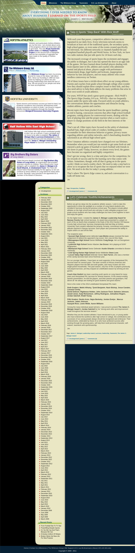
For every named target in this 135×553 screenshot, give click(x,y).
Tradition (82, 188)
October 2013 (45, 436)
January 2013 (45, 455)
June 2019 (44, 291)
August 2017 (45, 338)
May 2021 (44, 242)
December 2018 (46, 304)
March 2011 (45, 487)
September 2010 (46, 495)
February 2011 (46, 489)
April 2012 (44, 470)
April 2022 (44, 219)
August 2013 (45, 440)
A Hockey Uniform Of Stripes (50, 534)
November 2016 (46, 357)
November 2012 (46, 459)
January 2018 (45, 327)
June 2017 (44, 342)
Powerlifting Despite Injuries (50, 528)
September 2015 (46, 387)
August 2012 (45, 466)
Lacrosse (98, 333)
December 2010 (46, 493)
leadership (105, 333)
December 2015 (46, 381)
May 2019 (44, 293)
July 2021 (44, 238)
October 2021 (45, 232)
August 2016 (45, 364)
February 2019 (46, 300)
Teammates (83, 3)
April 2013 (44, 449)
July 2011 (44, 481)
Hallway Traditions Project (43, 51)
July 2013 (44, 442)
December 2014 (46, 406)
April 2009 (44, 517)
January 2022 (45, 225)
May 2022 (44, 217)
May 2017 (44, 344)
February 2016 (46, 376)
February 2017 (46, 351)
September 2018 (46, 310)
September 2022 (46, 208)
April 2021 (44, 244)
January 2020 (45, 276)
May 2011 (44, 483)
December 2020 (46, 253)
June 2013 (44, 444)
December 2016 (46, 355)
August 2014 (45, 415)
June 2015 (44, 393)
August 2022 (45, 210)
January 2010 (45, 508)
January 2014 (45, 429)
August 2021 (45, 236)
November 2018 (46, 306)
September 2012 (46, 463)
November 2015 (46, 383)
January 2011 (45, 491)
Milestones (53, 3)
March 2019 (45, 298)
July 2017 (44, 340)
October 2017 (45, 334)
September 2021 (46, 234)
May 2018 (44, 319)
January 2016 (45, 378)
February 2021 (46, 249)
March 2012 (45, 472)
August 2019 (45, 287)
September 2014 (46, 412)
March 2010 (45, 506)
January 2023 (45, 200)
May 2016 (44, 370)
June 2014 (44, 419)
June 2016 (44, 368)
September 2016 (46, 361)
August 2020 (45, 261)
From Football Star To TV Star (51, 526)
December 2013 (46, 432)
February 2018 (46, 325)
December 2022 (46, 202)
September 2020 (46, 259)
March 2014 (45, 425)
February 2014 (46, 427)
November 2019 (46, 281)
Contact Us (34, 548)
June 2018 (44, 317)
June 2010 (44, 500)
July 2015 (44, 391)
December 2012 (46, 457)
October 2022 (45, 206)
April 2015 (44, 398)
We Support (69, 548)
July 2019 (44, 289)
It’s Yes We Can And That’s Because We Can (50, 531)
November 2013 (46, 434)
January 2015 (45, 404)
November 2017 (46, 332)
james (121, 34)
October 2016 (45, 359)
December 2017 (46, 329)
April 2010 (44, 504)
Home (43, 3)
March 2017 (45, 349)
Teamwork (113, 333)
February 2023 (46, 198)
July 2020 (44, 264)
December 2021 (46, 227)
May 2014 (44, 421)
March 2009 (45, 519)
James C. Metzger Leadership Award (82, 333)
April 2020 (44, 270)
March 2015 (45, 400)
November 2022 (46, 204)
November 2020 (46, 255)
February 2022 (46, 223)
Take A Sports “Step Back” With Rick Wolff (94, 31)
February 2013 (46, 453)
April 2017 (44, 346)
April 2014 (44, 423)
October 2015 (45, 385)
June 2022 (44, 215)
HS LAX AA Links (105, 548)
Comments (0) (92, 191)
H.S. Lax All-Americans (99, 3)
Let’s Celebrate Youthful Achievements (92, 197)
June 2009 (44, 512)
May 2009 (44, 515)
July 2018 (44, 315)
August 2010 (45, 498)
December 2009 (46, 510)
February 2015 (46, 402)
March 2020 (45, 272)
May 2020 (44, 268)
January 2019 (45, 302)
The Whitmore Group (68, 3)
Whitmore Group (38, 74)
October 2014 (45, 410)
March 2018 (45, 323)
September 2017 (46, 336)
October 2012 (45, 461)
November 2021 (46, 229)
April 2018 (44, 321)
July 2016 (44, 366)
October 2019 (45, 283)
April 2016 (44, 372)
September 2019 (46, 285)
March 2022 (45, 221)
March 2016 (45, 374)
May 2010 (44, 502)
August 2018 (45, 312)
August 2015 (45, 389)
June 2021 (44, 240)
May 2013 (44, 446)
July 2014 (44, 417)
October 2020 (45, 257)
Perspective (74, 188)
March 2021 (45, 246)
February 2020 (46, 274)
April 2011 (44, 485)
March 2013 (45, 451)
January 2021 (45, 251)
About (114, 3)
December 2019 (46, 278)
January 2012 (45, 476)
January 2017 (45, 353)
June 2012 (44, 468)
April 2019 (44, 295)
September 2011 (46, 478)
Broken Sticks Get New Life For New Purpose (50, 537)
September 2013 (46, 438)
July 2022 (44, 212)
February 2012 (46, 474)
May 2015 (44, 395)
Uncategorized (74, 191)
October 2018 (45, 308)
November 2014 (46, 408)
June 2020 (44, 266)
